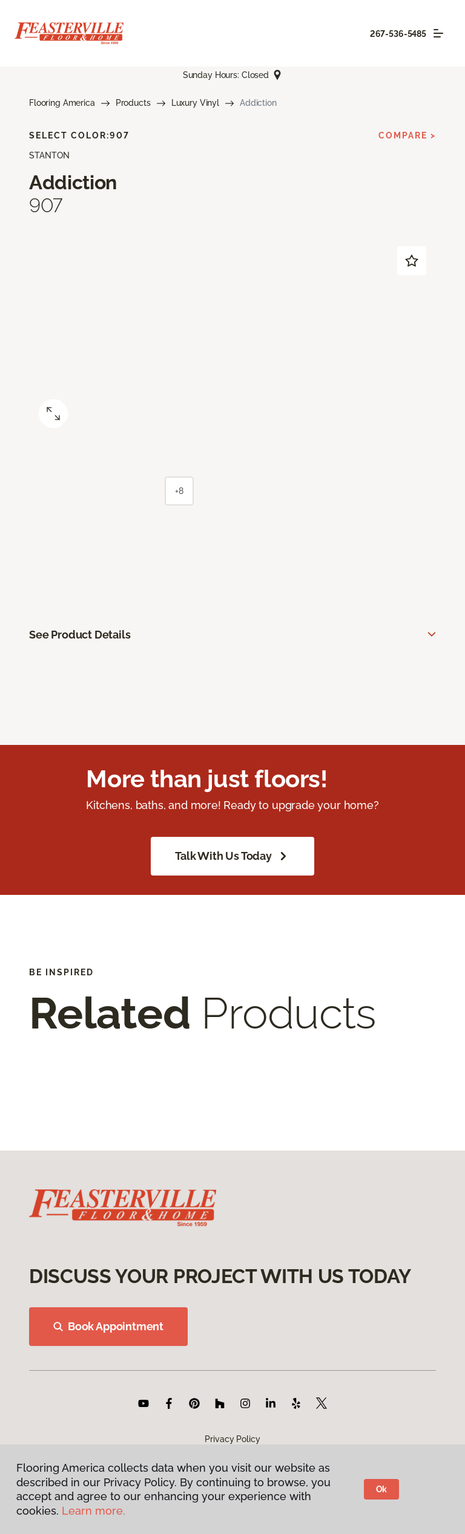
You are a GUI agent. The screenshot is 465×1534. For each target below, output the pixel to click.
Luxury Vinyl (195, 103)
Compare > (407, 135)
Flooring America (62, 103)
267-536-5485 (398, 34)
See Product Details (80, 634)
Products (133, 103)
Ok (382, 1489)
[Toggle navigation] (438, 33)
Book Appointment (108, 1326)
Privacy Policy (232, 1439)
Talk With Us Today (232, 856)
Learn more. (93, 1510)
